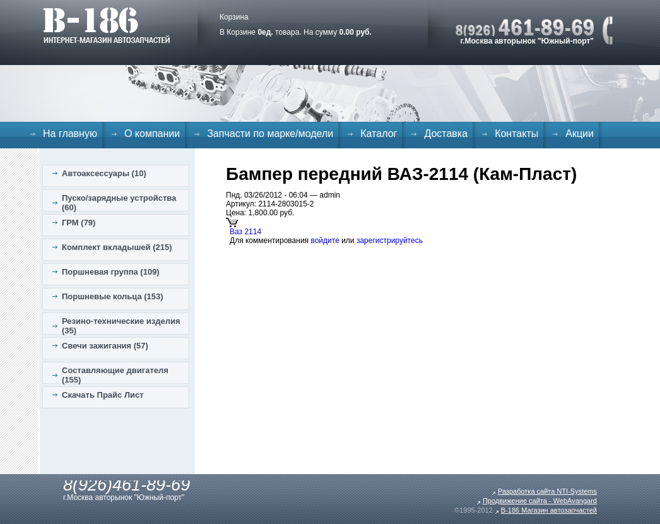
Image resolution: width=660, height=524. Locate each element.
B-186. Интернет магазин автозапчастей (106, 25)
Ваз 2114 (245, 231)
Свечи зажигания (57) (105, 345)
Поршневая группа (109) (111, 272)
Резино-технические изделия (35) (121, 325)
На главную (70, 133)
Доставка (446, 133)
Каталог (378, 133)
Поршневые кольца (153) (112, 296)
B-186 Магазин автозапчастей (549, 510)
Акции (579, 133)
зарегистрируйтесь (390, 240)
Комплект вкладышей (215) (117, 247)
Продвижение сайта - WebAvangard (540, 500)
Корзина (234, 17)
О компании (152, 133)
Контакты (516, 133)
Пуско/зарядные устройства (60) (119, 202)
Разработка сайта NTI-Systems (547, 491)
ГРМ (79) (78, 222)
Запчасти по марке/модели (270, 133)
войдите (324, 240)
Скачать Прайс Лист (103, 395)
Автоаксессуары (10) (104, 173)
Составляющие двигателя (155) (115, 375)
